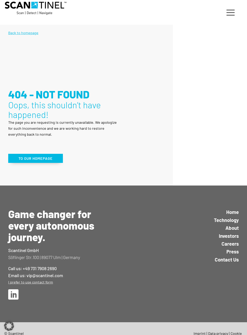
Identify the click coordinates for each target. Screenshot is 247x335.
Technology (226, 220)
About (232, 228)
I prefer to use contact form (30, 282)
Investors (229, 236)
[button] (9, 326)
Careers (230, 244)
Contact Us (227, 260)
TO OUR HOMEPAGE (35, 158)
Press (232, 251)
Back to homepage (23, 32)
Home (232, 212)
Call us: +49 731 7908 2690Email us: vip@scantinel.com (35, 272)
